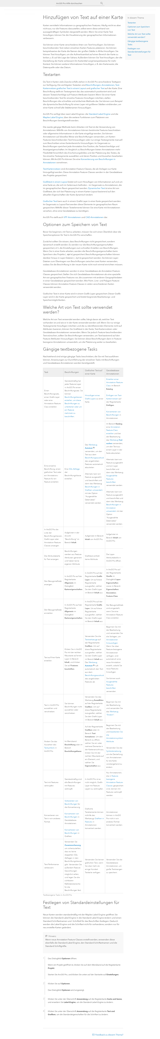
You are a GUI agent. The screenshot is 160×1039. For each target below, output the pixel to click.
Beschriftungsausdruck (94, 457)
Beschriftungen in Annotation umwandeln (113, 507)
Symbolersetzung (113, 751)
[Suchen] (102, 3)
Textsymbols (49, 747)
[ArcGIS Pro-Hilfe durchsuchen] (78, 3)
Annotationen (108, 85)
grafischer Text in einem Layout (71, 88)
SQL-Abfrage (74, 468)
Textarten (132, 23)
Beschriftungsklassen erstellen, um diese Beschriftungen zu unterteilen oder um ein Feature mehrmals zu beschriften (73, 406)
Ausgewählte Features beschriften (111, 478)
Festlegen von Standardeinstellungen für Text (139, 51)
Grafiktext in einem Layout (55, 182)
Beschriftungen (93, 85)
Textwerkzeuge (91, 639)
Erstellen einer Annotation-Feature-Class (114, 382)
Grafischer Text (50, 201)
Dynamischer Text (96, 188)
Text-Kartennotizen (52, 169)
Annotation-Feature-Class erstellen (113, 429)
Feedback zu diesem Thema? (109, 1034)
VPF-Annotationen (72, 217)
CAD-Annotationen (95, 217)
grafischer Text (97, 88)
